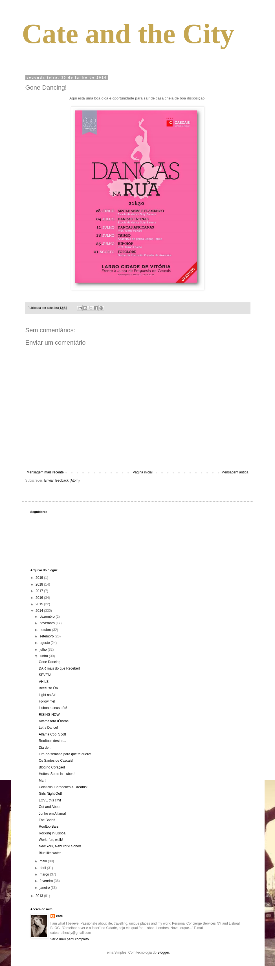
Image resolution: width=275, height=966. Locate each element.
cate (59, 916)
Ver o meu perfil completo (69, 939)
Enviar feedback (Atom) (62, 480)
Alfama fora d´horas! (54, 721)
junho (44, 656)
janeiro (44, 888)
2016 (40, 598)
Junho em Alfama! (52, 814)
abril (43, 868)
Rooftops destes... (52, 741)
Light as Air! (47, 695)
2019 (40, 578)
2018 (40, 584)
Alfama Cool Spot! (52, 734)
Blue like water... (51, 853)
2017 (40, 591)
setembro (46, 636)
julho (43, 650)
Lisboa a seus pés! (53, 708)
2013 (40, 896)
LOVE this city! (50, 800)
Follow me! (47, 701)
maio (43, 861)
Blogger (163, 952)
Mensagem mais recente (45, 472)
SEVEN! (45, 675)
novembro (47, 623)
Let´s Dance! (48, 728)
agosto (44, 643)
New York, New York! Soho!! (60, 846)
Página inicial (143, 472)
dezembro (47, 617)
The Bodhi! (47, 820)
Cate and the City (128, 33)
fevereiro (46, 881)
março (44, 874)
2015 (40, 604)
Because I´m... (49, 688)
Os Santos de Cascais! (56, 761)
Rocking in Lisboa (52, 833)
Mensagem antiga (234, 472)
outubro (45, 630)
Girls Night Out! (50, 794)
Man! (42, 781)
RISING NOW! (49, 715)
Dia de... (45, 748)
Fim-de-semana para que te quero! (65, 754)
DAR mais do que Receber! (59, 668)
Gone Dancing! (50, 662)
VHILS (44, 682)
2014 (40, 611)
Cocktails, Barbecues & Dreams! (63, 787)
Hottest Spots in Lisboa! (56, 774)
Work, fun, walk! (51, 840)
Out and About (49, 807)
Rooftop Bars (48, 826)
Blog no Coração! (52, 767)
